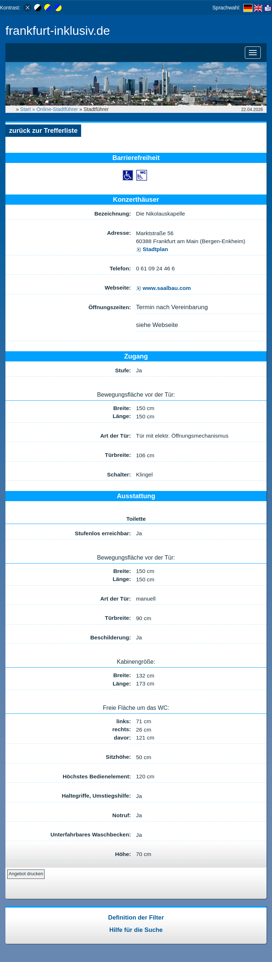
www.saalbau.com (163, 288)
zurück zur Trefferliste (43, 130)
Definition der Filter (136, 917)
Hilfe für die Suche (136, 929)
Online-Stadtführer (57, 109)
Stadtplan (152, 249)
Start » (28, 109)
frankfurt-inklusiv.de (57, 30)
